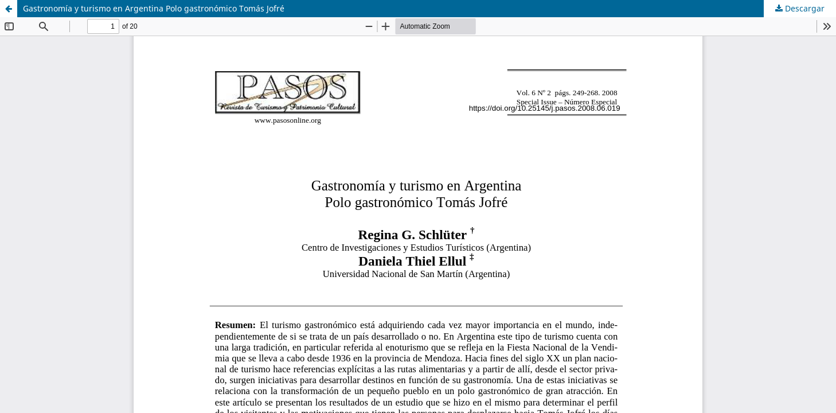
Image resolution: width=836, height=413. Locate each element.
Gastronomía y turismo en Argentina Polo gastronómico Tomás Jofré (153, 8)
